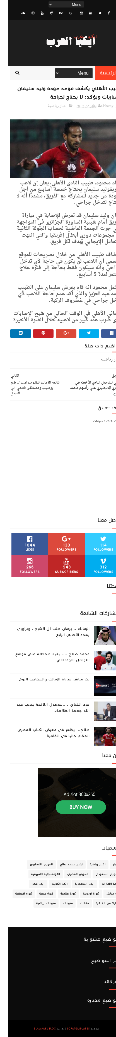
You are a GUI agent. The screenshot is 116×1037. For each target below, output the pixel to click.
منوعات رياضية (38, 903)
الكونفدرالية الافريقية (37, 874)
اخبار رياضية (49, 105)
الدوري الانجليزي (33, 864)
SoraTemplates (70, 1028)
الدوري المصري (69, 874)
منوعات (60, 903)
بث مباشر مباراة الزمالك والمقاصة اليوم (46, 679)
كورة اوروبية (83, 893)
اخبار (108, 864)
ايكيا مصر (30, 884)
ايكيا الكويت (52, 884)
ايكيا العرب (77, 36)
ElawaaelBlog (36, 1028)
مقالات (76, 903)
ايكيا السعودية (76, 884)
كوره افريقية (15, 893)
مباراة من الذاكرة (99, 903)
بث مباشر (104, 893)
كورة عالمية (60, 893)
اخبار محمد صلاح (63, 864)
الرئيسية (100, 73)
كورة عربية (38, 893)
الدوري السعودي (99, 874)
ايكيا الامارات (102, 884)
